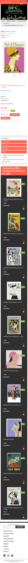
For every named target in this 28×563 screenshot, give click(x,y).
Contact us (6, 549)
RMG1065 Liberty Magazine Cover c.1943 (13, 508)
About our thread (8, 531)
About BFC (6, 536)
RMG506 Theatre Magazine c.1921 (13, 336)
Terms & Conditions (8, 541)
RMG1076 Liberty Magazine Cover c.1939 (13, 200)
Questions (5, 148)
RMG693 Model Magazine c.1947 (12, 302)
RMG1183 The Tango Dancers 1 (12, 405)
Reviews (4, 152)
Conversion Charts (8, 533)
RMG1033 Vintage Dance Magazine (13, 234)
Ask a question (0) (6, 90)
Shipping (5, 544)
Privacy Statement (8, 539)
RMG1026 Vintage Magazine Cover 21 (13, 268)
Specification (5, 142)
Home (3, 21)
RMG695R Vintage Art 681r (11, 371)
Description (5, 138)
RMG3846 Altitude (8, 439)
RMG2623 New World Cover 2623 (12, 473)
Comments (5, 145)
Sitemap (5, 546)
